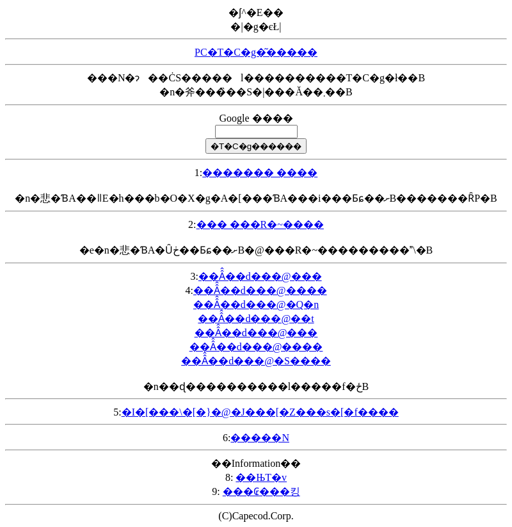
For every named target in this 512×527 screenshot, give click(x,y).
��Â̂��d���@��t (256, 318)
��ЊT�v (261, 477)
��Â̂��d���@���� (260, 290)
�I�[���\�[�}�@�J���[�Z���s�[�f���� (260, 412)
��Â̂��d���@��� (260, 276)
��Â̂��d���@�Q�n (256, 304)
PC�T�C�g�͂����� (256, 52)
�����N (259, 437)
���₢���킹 (261, 491)
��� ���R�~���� (260, 224)
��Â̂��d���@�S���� (256, 360)
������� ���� (259, 172)
